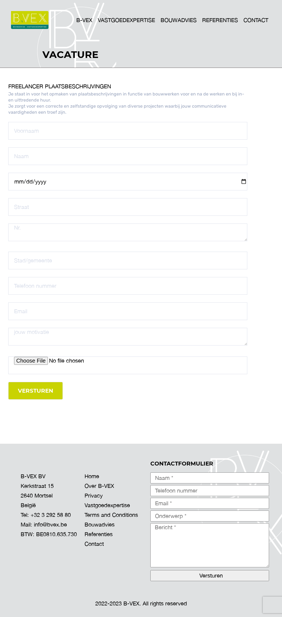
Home (92, 476)
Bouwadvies (100, 524)
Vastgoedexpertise (107, 505)
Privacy (94, 495)
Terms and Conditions (111, 515)
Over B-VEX (99, 486)
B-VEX (84, 20)
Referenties (220, 20)
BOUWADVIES (179, 20)
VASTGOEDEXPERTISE (126, 20)
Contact (255, 20)
